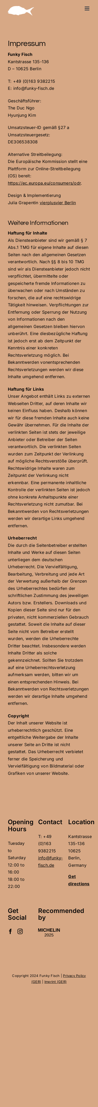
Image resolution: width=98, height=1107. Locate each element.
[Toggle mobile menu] (87, 8)
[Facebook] (10, 931)
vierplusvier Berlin (58, 202)
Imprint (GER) (55, 982)
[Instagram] (20, 931)
